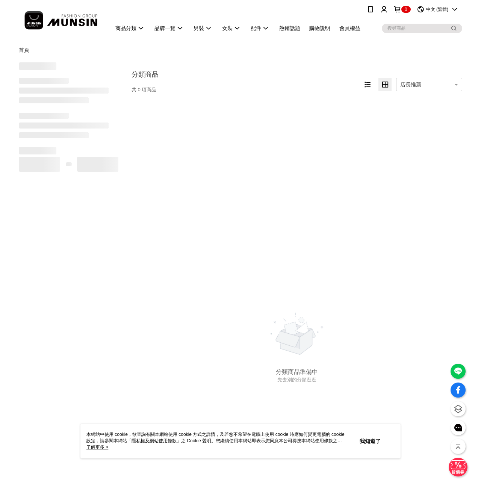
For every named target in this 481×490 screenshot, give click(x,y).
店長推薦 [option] (410, 85)
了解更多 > (97, 447)
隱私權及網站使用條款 (154, 440)
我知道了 (370, 441)
